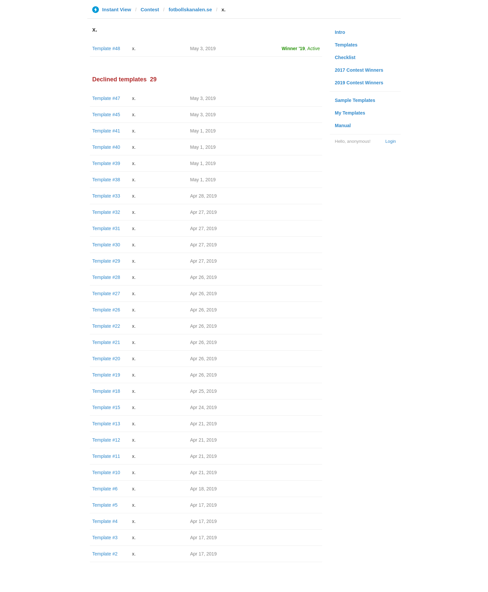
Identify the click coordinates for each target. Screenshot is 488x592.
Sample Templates (355, 100)
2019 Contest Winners (359, 82)
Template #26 (106, 309)
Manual (343, 125)
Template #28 (106, 277)
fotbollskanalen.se (190, 9)
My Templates (350, 113)
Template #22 (106, 326)
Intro (340, 32)
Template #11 (106, 456)
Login (390, 141)
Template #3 (104, 537)
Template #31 (106, 228)
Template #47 (106, 98)
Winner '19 (293, 48)
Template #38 (106, 179)
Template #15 (106, 407)
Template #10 (106, 472)
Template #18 (106, 391)
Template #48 (106, 48)
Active (313, 48)
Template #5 (104, 505)
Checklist (345, 57)
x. (134, 48)
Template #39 (106, 163)
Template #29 (106, 261)
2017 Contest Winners (359, 70)
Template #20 (106, 358)
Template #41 (106, 130)
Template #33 (106, 196)
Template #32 (106, 212)
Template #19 (106, 375)
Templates (346, 44)
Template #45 (106, 114)
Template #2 (104, 553)
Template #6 (104, 488)
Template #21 (106, 342)
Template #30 (106, 244)
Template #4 (104, 521)
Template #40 (106, 147)
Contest (150, 9)
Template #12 (106, 440)
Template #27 (106, 293)
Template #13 (106, 423)
